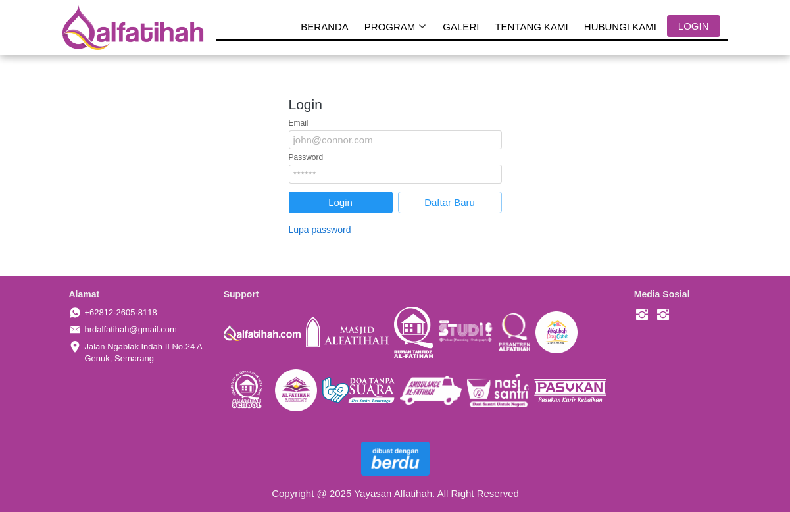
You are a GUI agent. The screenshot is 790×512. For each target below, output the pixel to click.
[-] (642, 315)
